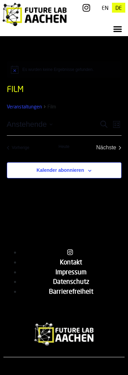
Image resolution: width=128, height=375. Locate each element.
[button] (118, 29)
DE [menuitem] (118, 7)
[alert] (64, 69)
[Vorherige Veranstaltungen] (18, 147)
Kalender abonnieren (60, 170)
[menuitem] (105, 8)
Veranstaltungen (24, 106)
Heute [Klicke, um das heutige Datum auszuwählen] (63, 146)
